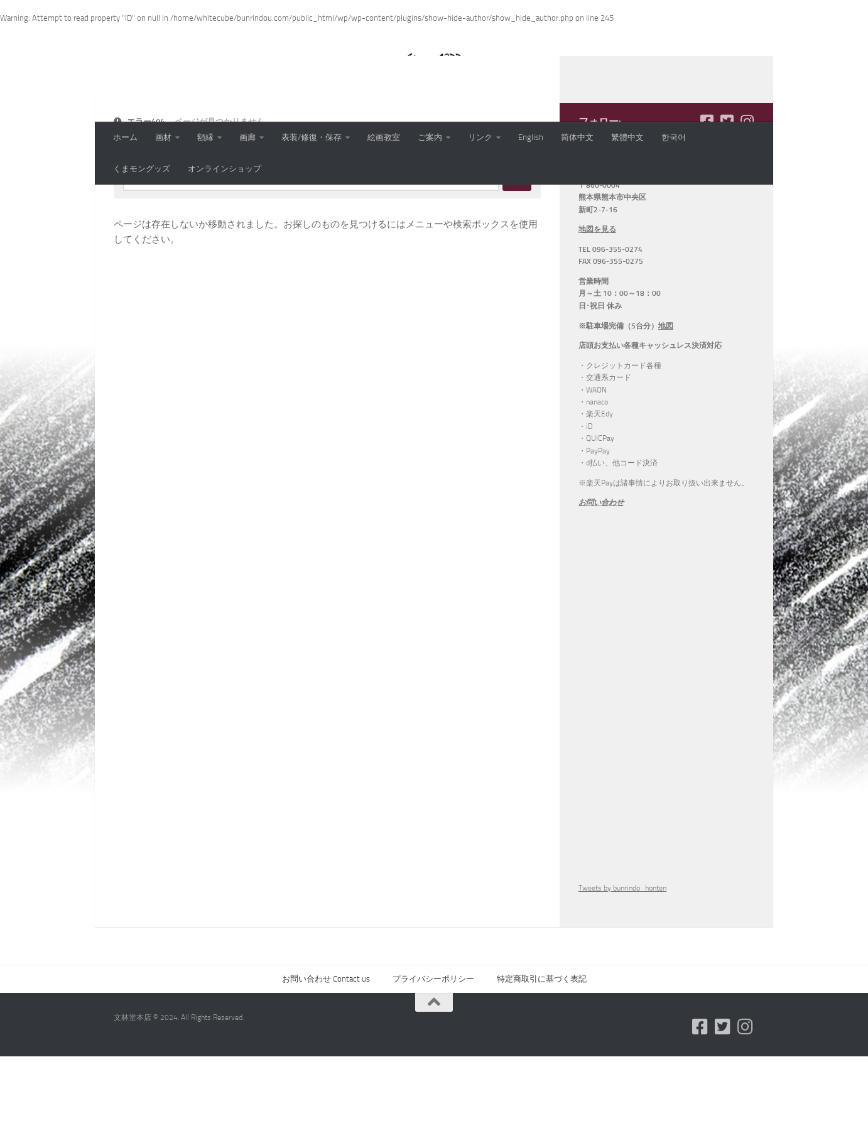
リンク (480, 137)
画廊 (247, 137)
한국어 (673, 137)
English (530, 137)
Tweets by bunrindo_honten (622, 969)
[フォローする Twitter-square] (726, 202)
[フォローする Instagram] (746, 202)
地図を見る (597, 310)
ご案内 (430, 137)
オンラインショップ (224, 168)
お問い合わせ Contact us (326, 1060)
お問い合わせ (601, 584)
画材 (163, 137)
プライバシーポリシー (433, 1060)
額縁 (205, 137)
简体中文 (577, 137)
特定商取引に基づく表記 (542, 1060)
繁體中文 (627, 137)
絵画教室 (383, 137)
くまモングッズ (141, 168)
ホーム (125, 137)
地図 (665, 407)
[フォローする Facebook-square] (706, 202)
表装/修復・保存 (311, 137)
